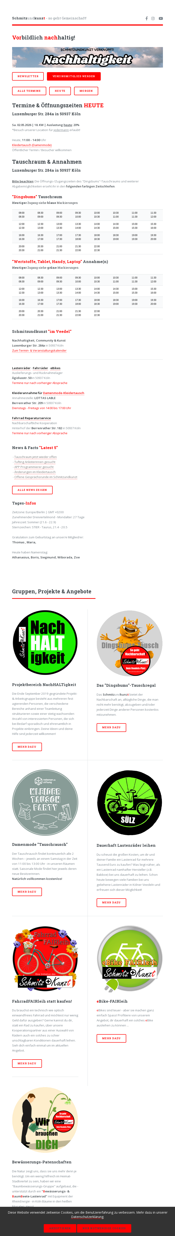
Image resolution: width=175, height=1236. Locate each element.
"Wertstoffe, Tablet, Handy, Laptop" (47, 261)
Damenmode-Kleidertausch (63, 393)
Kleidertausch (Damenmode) (32, 145)
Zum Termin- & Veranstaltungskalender (39, 350)
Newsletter (28, 76)
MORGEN (86, 90)
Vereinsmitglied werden (73, 76)
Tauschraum (49, 196)
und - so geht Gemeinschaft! (49, 18)
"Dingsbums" (24, 196)
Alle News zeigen (32, 490)
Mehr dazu (27, 746)
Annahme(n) (95, 261)
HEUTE (60, 90)
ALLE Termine (29, 90)
